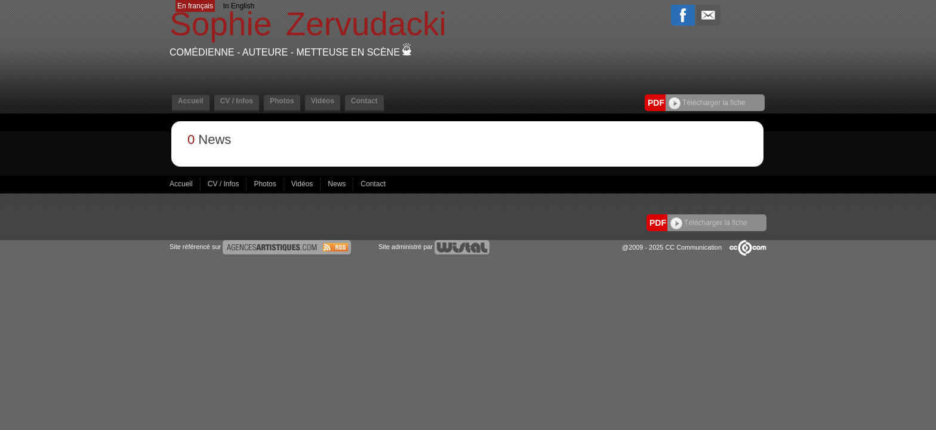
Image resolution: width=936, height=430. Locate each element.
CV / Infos (236, 101)
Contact (364, 101)
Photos (282, 101)
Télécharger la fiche (707, 103)
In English (238, 6)
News (337, 184)
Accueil (191, 101)
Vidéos (322, 101)
